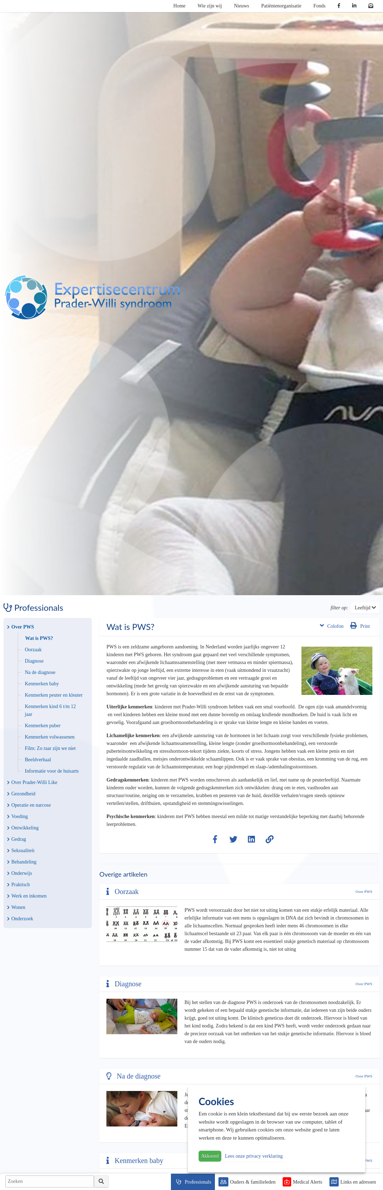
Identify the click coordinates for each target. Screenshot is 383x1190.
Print (360, 625)
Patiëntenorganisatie (281, 6)
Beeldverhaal (38, 759)
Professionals (198, 1182)
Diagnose (34, 661)
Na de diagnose (40, 672)
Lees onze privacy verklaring (254, 1156)
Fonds (319, 6)
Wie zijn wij (210, 6)
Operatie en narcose (29, 805)
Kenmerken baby (42, 683)
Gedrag (16, 839)
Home (179, 6)
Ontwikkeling (23, 827)
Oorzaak (33, 649)
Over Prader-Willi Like (32, 782)
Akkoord (210, 1156)
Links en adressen (358, 1182)
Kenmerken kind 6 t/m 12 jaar (50, 710)
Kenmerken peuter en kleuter (54, 695)
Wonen (16, 907)
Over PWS (20, 627)
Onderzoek (20, 918)
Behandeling (22, 862)
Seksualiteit (20, 850)
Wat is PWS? (39, 638)
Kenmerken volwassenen (49, 737)
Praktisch (18, 884)
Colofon (332, 625)
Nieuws (241, 6)
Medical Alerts (307, 1182)
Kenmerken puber (43, 725)
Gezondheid (21, 793)
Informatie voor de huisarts (52, 771)
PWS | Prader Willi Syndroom (92, 297)
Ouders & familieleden (253, 1182)
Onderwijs (19, 873)
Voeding (17, 816)
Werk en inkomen (26, 896)
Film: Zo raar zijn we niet (50, 748)
